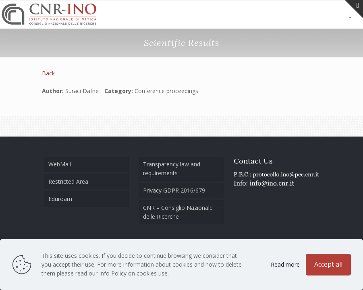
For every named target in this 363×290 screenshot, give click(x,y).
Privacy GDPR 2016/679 (174, 190)
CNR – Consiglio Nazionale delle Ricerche (178, 212)
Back (48, 73)
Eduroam (60, 199)
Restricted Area (68, 181)
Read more (285, 264)
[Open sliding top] (354, 9)
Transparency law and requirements (171, 168)
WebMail (59, 164)
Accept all (328, 264)
